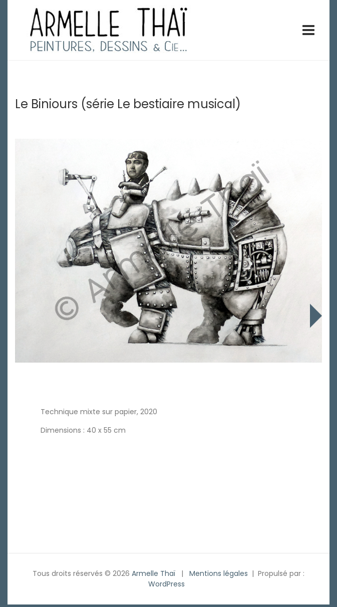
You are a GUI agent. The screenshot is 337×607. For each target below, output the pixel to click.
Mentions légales (218, 573)
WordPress (166, 584)
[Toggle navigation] (308, 30)
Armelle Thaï (153, 573)
